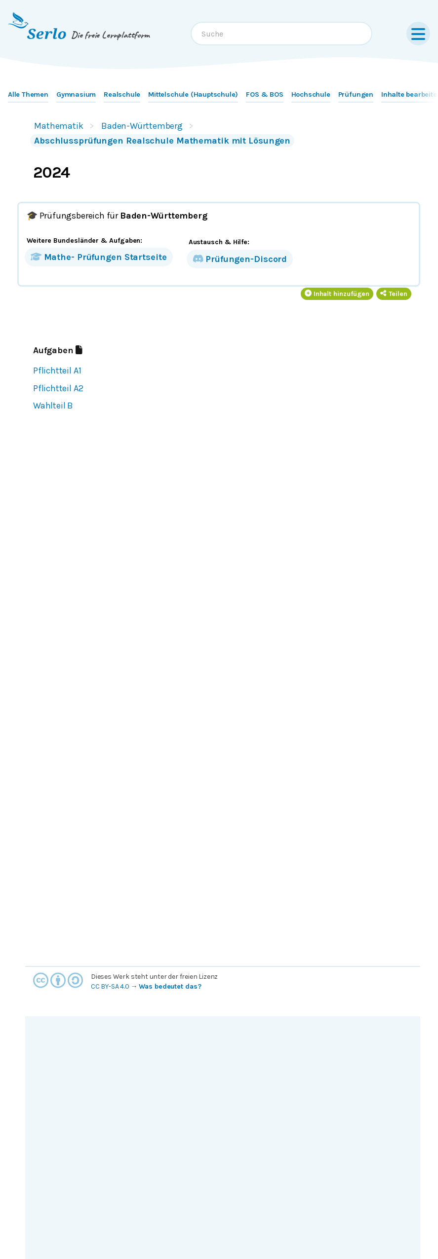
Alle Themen (28, 94)
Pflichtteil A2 (58, 388)
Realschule (122, 94)
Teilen (393, 294)
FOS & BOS (264, 94)
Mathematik (58, 125)
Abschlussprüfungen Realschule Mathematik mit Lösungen (162, 140)
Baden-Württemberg (142, 125)
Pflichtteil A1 (57, 370)
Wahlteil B (53, 405)
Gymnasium (76, 94)
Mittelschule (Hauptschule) (193, 94)
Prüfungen (355, 94)
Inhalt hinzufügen (337, 294)
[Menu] (418, 33)
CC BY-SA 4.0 (110, 986)
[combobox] (281, 33)
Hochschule (310, 94)
